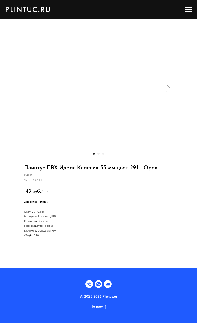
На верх (98, 306)
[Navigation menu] (188, 9)
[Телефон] (89, 284)
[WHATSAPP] (98, 284)
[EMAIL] (108, 284)
